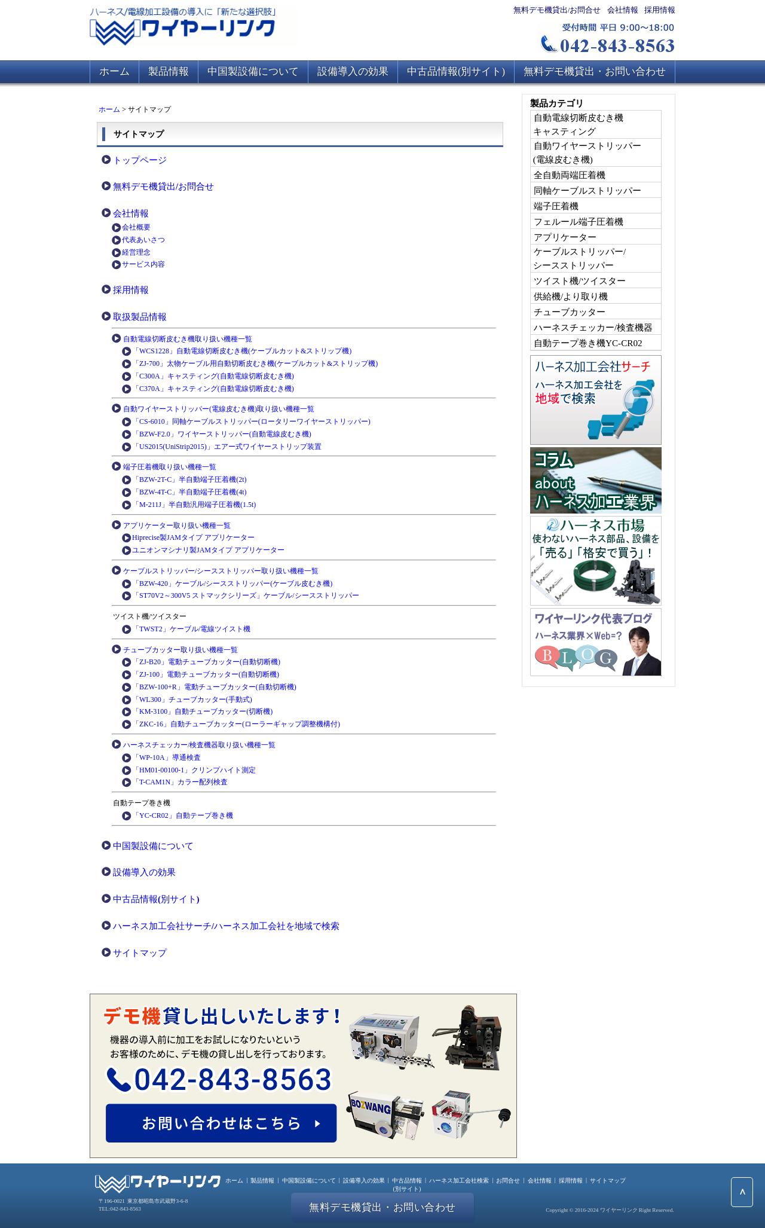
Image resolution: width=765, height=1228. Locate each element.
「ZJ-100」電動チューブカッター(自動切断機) (205, 674)
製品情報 (168, 71)
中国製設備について (253, 71)
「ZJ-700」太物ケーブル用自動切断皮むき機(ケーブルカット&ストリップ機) (255, 363)
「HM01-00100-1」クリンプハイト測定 (194, 770)
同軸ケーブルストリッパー (587, 190)
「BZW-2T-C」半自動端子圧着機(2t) (189, 479)
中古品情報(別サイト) (456, 71)
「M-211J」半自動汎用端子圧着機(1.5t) (194, 504)
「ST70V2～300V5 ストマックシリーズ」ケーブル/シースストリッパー (245, 595)
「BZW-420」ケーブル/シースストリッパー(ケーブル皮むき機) (232, 583)
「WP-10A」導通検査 (166, 757)
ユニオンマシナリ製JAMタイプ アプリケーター (208, 550)
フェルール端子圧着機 (578, 221)
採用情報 (659, 9)
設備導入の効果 (352, 71)
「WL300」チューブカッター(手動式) (192, 699)
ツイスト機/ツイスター (580, 281)
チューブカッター (569, 312)
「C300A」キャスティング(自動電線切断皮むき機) (213, 376)
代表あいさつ (143, 240)
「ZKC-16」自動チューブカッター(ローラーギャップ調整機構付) (236, 724)
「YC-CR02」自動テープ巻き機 (182, 815)
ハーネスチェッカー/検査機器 (593, 327)
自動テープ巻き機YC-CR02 (588, 343)
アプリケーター (565, 237)
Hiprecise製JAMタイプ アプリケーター (193, 537)
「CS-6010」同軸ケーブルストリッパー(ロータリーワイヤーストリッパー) (251, 421)
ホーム (114, 71)
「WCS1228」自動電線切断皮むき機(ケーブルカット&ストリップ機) (241, 351)
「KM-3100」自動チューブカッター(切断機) (202, 711)
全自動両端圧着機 (569, 175)
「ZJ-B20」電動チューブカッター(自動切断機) (206, 662)
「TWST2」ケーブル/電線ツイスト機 (191, 629)
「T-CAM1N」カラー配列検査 (180, 782)
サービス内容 (143, 264)
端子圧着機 (556, 206)
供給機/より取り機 (571, 296)
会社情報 (622, 9)
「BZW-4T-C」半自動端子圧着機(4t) (189, 492)
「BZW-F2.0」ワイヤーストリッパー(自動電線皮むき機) (221, 434)
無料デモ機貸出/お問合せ (557, 9)
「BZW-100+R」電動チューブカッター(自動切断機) (214, 687)
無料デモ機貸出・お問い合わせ (595, 71)
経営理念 (136, 252)
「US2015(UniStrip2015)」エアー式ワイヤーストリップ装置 (227, 446)
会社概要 (136, 227)
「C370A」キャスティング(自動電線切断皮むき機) (213, 388)
